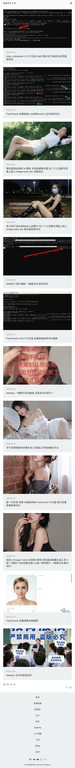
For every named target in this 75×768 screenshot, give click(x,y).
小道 (38, 740)
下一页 (69, 688)
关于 (38, 715)
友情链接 (38, 703)
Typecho (37, 728)
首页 (38, 697)
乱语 (38, 752)
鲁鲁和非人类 (9, 3)
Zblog (37, 746)
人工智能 (38, 734)
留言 (38, 721)
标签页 (38, 709)
